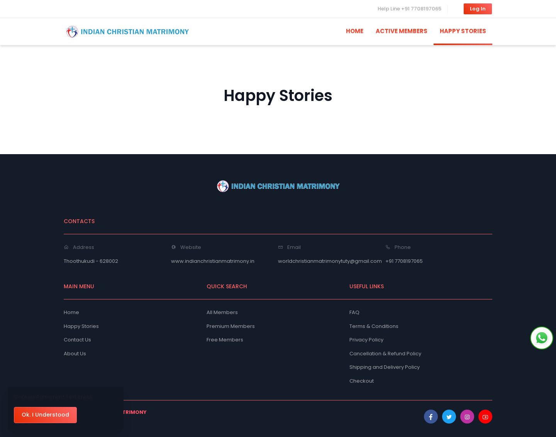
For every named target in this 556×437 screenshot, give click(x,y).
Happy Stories (81, 326)
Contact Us (77, 339)
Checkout (361, 381)
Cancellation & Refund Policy (385, 353)
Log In (478, 8)
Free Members (225, 339)
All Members (222, 312)
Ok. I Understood (45, 415)
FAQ (354, 312)
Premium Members (231, 326)
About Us (75, 353)
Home (71, 312)
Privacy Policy (366, 339)
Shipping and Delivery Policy (384, 367)
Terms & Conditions (373, 326)
